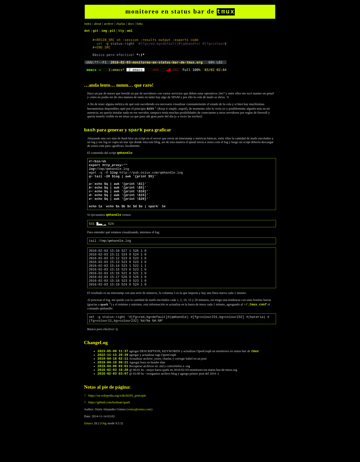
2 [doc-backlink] (109, 326)
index (87, 24)
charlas (120, 24)
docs (131, 24)
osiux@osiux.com (139, 439)
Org (104, 453)
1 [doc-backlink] (155, 109)
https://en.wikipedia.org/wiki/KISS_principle (117, 425)
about (97, 24)
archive (109, 24)
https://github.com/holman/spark (109, 432)
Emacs (88, 453)
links (139, 24)
